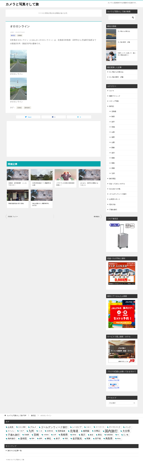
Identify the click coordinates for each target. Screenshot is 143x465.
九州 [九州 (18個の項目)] (31, 430)
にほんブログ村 (113, 380)
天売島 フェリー (13, 216)
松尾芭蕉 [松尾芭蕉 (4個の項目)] (109, 435)
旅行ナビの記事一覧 (15, 450)
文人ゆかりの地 (114, 189)
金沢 (113, 153)
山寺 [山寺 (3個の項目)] (54, 434)
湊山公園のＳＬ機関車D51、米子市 (41, 204)
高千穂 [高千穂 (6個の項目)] (98, 438)
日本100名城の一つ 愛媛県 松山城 (41, 184)
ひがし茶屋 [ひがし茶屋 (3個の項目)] (21, 427)
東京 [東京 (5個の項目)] (91, 435)
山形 (113, 132)
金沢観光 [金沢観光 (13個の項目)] (77, 438)
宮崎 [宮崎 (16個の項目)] (36, 434)
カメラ (111, 91)
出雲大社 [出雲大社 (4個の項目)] (50, 431)
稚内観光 (96, 216)
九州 (113, 173)
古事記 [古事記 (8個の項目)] (97, 431)
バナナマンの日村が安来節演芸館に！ (65, 184)
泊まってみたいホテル (117, 184)
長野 (113, 137)
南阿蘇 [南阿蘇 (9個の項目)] (86, 431)
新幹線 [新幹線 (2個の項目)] (74, 434)
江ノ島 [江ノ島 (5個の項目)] (125, 435)
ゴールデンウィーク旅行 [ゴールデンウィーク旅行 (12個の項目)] (54, 427)
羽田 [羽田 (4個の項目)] (66, 438)
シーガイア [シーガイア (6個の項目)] (77, 427)
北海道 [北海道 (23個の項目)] (74, 430)
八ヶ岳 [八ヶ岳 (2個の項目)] (40, 431)
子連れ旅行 (113, 209)
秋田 (113, 116)
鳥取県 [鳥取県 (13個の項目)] (109, 438)
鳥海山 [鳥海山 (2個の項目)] (119, 438)
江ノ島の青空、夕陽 (124, 42)
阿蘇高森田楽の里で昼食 (16, 203)
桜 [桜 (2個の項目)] (118, 434)
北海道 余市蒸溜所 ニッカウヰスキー (17, 184)
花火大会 (112, 204)
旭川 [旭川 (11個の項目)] (83, 434)
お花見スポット (114, 199)
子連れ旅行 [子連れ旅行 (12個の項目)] (14, 434)
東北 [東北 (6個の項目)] (100, 435)
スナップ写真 (114, 101)
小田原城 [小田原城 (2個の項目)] (46, 434)
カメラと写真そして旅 (23, 3)
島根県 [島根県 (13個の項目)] (64, 434)
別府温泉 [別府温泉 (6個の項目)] (61, 431)
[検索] (121, 17)
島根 (113, 158)
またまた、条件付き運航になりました (89, 184)
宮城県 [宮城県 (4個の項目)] (26, 435)
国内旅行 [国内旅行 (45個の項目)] (111, 431)
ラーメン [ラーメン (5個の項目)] (11, 431)
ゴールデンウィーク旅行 (117, 194)
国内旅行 (27, 107)
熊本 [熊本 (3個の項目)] (33, 438)
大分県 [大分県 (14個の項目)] (126, 431)
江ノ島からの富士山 (124, 31)
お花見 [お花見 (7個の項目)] (11, 427)
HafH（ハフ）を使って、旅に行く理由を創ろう (127, 54)
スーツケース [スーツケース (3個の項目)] (100, 427)
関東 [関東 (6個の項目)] (88, 438)
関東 (113, 147)
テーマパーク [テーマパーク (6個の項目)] (114, 427)
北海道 (20, 35)
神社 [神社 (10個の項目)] (49, 438)
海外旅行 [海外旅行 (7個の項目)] (11, 438)
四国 (113, 168)
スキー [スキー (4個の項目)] (88, 427)
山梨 (113, 142)
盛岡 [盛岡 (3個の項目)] (40, 438)
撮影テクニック (114, 96)
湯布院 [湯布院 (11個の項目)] (23, 438)
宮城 (113, 127)
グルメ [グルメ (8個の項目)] (33, 427)
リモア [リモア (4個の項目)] (21, 431)
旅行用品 (112, 178)
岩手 (113, 122)
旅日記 (13, 35)
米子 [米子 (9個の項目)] (58, 438)
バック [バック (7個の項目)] (128, 427)
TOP (16, 415)
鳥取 (113, 163)
